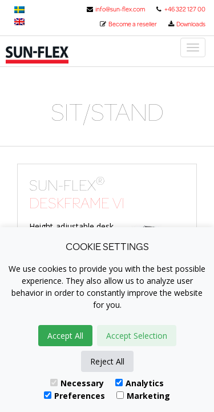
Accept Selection (136, 335)
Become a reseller (128, 24)
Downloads (186, 24)
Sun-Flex (53, 55)
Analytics (139, 383)
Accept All (65, 335)
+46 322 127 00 (180, 9)
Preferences (74, 395)
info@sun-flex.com (115, 9)
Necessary (77, 383)
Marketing (143, 395)
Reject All (107, 361)
